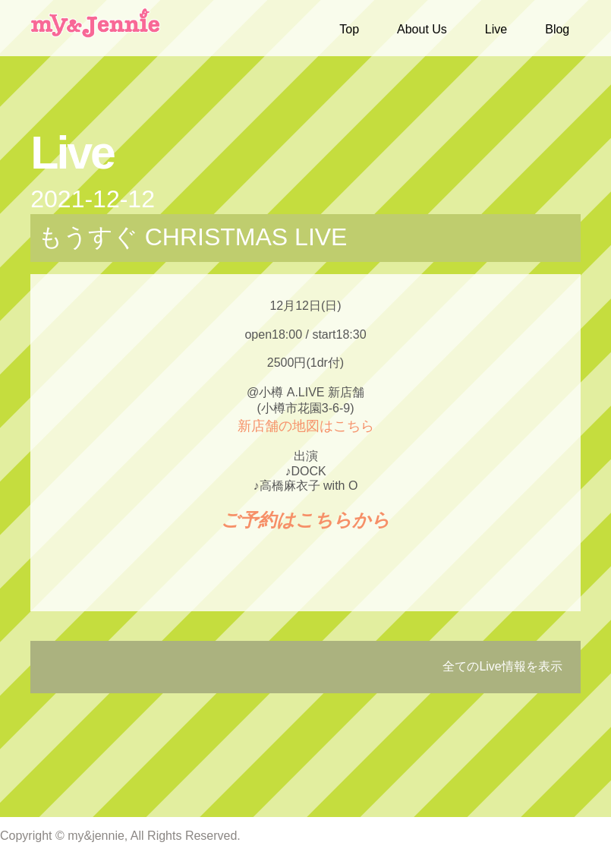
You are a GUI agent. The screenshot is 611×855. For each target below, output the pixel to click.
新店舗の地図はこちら (306, 426)
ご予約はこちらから (305, 520)
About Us (422, 29)
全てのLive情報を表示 (502, 666)
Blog (557, 29)
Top (349, 29)
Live (496, 29)
